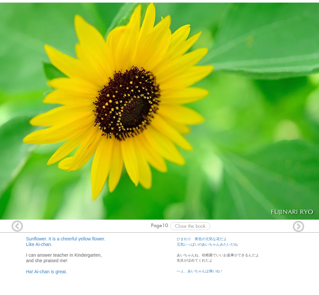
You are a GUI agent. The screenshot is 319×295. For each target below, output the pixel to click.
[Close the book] (190, 226)
